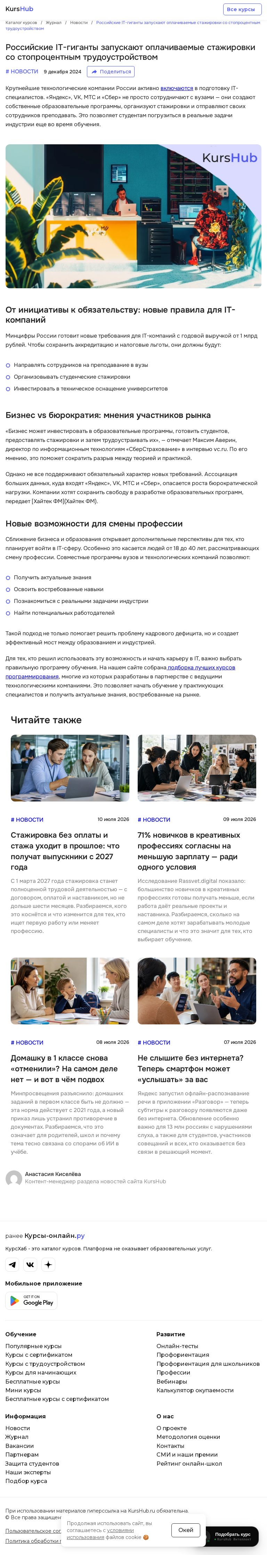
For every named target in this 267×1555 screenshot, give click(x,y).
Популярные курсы (33, 1346)
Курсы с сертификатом (39, 1355)
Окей (186, 1530)
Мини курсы (23, 1390)
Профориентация (182, 1355)
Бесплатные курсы (32, 1381)
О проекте (171, 1428)
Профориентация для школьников (208, 1364)
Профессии (173, 1372)
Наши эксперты (28, 1472)
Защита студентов (32, 1463)
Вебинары (171, 1381)
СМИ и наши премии (187, 1454)
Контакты (170, 1446)
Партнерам (22, 1454)
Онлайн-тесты (177, 1346)
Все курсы (241, 9)
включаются (177, 88)
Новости (17, 1428)
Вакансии (19, 1446)
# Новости (27, 819)
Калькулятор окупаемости (195, 1390)
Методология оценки (188, 1437)
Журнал (17, 1437)
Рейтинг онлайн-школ (189, 1463)
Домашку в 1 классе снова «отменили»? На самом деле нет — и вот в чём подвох (64, 1069)
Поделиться (115, 72)
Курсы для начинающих (40, 1372)
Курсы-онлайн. (54, 1236)
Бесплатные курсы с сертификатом (57, 1399)
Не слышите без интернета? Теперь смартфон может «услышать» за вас (191, 1069)
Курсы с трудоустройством (45, 1364)
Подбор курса (26, 1481)
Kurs (19, 9)
